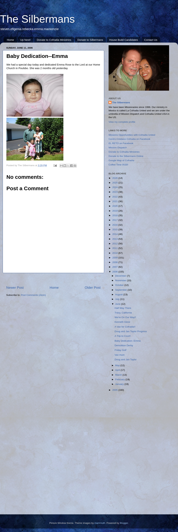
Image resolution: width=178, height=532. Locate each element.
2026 (115, 178)
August (119, 294)
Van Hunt (119, 355)
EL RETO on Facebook (121, 143)
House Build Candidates (123, 39)
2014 (115, 234)
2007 (115, 267)
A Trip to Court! (123, 336)
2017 (115, 220)
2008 (115, 262)
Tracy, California (123, 312)
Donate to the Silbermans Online (126, 156)
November (121, 280)
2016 (115, 225)
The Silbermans (37, 19)
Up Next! (25, 39)
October (119, 285)
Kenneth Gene (122, 322)
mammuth (100, 523)
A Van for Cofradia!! (125, 326)
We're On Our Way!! (125, 317)
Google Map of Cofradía (121, 160)
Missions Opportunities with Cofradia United (132, 135)
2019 (115, 210)
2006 (115, 271)
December (121, 275)
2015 (115, 229)
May (117, 365)
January (119, 384)
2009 (115, 257)
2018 (115, 215)
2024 (115, 187)
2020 (115, 206)
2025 (115, 182)
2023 (115, 192)
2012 (115, 243)
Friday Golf (120, 350)
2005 (115, 390)
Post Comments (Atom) (33, 295)
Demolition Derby (124, 345)
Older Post (93, 287)
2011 (115, 248)
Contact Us (150, 39)
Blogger (124, 523)
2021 (115, 201)
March (118, 374)
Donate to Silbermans (90, 39)
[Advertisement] (53, 279)
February (120, 379)
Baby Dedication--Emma (128, 340)
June (118, 304)
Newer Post (15, 287)
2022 (115, 196)
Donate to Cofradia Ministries (54, 39)
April (118, 370)
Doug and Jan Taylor (126, 359)
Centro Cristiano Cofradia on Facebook (129, 139)
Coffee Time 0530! (118, 164)
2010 (115, 253)
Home (10, 39)
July (117, 299)
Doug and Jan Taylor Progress (131, 331)
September (121, 290)
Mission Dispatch (118, 147)
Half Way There (123, 308)
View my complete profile (122, 122)
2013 (115, 239)
